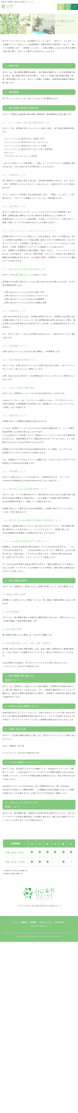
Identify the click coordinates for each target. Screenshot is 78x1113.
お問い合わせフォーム (23, 274)
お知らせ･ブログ (45, 922)
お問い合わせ (60, 922)
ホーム (15, 922)
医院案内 (33, 922)
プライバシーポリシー (39, 926)
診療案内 (24, 922)
